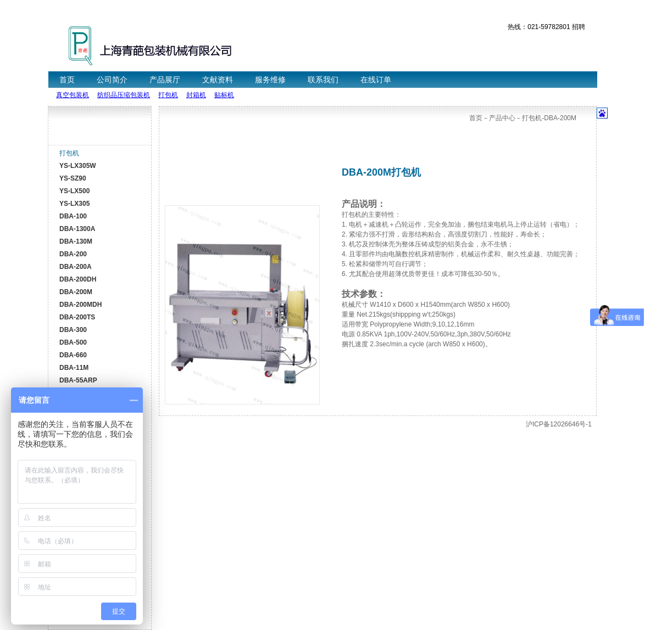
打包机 (168, 95)
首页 (67, 79)
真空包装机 (72, 95)
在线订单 (375, 79)
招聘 (578, 27)
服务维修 (270, 79)
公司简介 (112, 79)
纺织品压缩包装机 (123, 95)
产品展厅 (164, 79)
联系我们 (323, 79)
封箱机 (196, 95)
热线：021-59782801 (539, 27)
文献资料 (217, 79)
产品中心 (502, 118)
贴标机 (224, 95)
